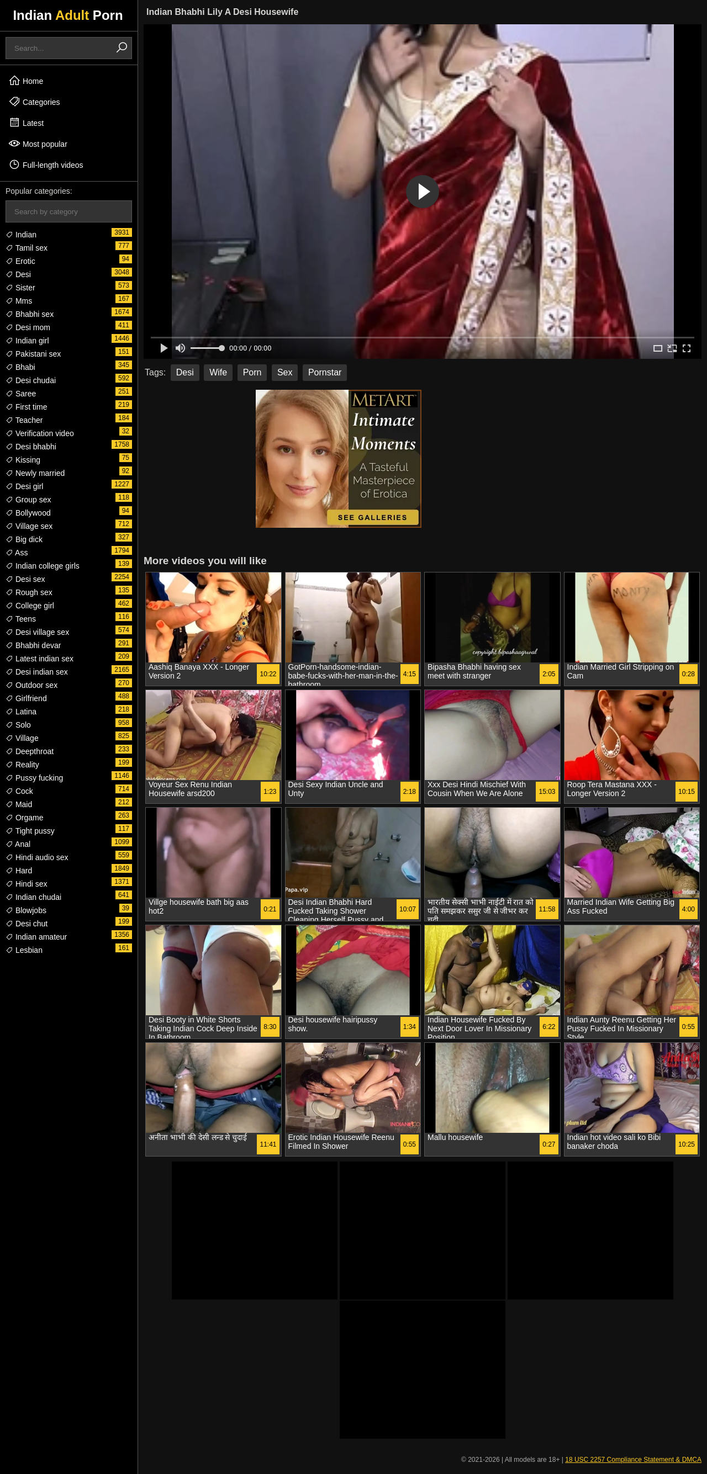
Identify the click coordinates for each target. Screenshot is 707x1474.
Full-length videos (45, 164)
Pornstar (324, 372)
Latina (21, 711)
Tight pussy (30, 830)
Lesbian (24, 950)
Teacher (24, 420)
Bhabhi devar (33, 645)
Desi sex (25, 579)
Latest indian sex (39, 658)
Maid (19, 804)
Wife (218, 372)
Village (22, 738)
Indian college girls (43, 565)
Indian (21, 234)
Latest (26, 122)
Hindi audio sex (37, 857)
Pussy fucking (34, 777)
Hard (19, 870)
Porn (252, 372)
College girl (30, 605)
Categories (34, 102)
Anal (18, 844)
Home (25, 81)
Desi (18, 274)
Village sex (29, 526)
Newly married (35, 473)
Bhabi (20, 367)
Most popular (37, 143)
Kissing (23, 459)
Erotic (20, 261)
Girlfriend (26, 698)
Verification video (40, 433)
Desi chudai (31, 380)
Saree (21, 393)
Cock (19, 791)
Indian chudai (33, 897)
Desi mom (28, 327)
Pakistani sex (33, 353)
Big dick (24, 539)
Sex (285, 372)
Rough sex (29, 592)
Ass (17, 552)
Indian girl (27, 340)
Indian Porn (68, 15)
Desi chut (27, 923)
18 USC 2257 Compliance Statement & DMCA (633, 1460)
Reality (22, 764)
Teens (21, 618)
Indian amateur (36, 936)
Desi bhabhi (31, 446)
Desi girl (24, 486)
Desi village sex (37, 632)
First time (26, 406)
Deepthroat (30, 751)
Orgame (24, 817)
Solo (18, 724)
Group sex (28, 499)
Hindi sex (26, 883)
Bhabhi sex (30, 314)
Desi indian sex (37, 671)
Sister (20, 287)
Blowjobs (26, 910)
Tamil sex (27, 247)
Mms (19, 300)
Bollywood (28, 512)
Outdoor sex (31, 685)
